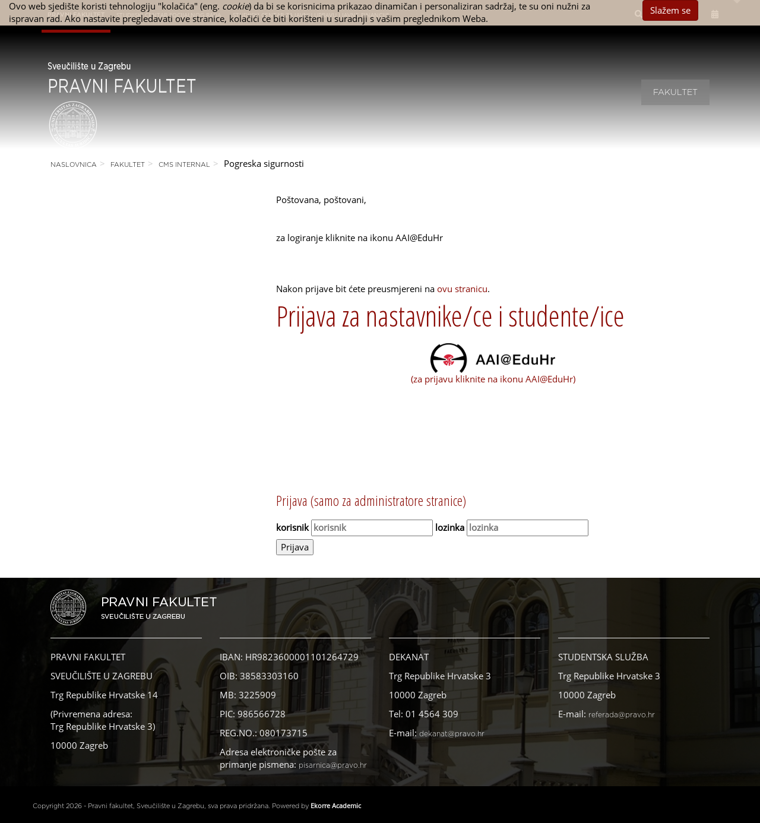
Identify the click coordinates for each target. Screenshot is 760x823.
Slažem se (670, 10)
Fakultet (675, 92)
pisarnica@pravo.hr (333, 765)
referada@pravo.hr (621, 714)
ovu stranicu (462, 289)
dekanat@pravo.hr (451, 733)
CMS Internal (184, 165)
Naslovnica (73, 165)
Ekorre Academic (336, 805)
